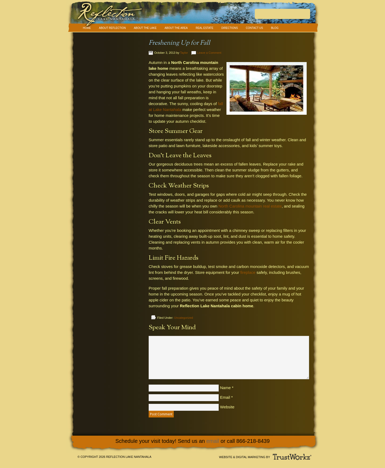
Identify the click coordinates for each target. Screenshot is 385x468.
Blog (275, 27)
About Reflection (112, 27)
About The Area (176, 27)
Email (225, 397)
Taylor (184, 52)
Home (87, 27)
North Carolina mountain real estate (250, 206)
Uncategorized (183, 317)
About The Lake (145, 27)
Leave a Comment (209, 52)
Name (225, 387)
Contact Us (254, 27)
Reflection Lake (192, 16)
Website (227, 407)
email (212, 441)
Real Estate (204, 27)
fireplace (248, 272)
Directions (229, 27)
